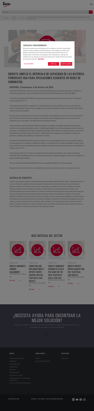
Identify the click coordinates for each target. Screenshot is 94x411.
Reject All (53, 64)
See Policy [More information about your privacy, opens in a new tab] (41, 59)
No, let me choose (28, 63)
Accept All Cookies (66, 64)
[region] (48, 55)
